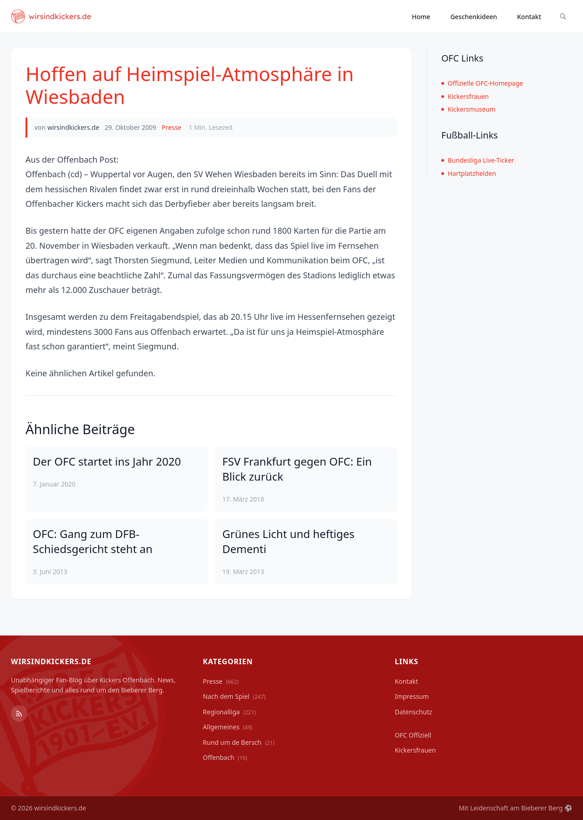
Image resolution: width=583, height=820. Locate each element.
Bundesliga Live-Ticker (477, 160)
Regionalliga (229, 711)
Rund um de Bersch (238, 742)
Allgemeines (227, 727)
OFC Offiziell (413, 735)
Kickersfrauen (465, 96)
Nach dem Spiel (234, 696)
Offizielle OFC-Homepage (482, 83)
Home (421, 16)
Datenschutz (413, 711)
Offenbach (225, 757)
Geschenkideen (473, 16)
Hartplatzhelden (468, 173)
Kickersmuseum (468, 109)
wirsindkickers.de (73, 127)
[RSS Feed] (19, 713)
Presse (171, 127)
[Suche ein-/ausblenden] (563, 16)
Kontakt (529, 16)
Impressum (412, 696)
